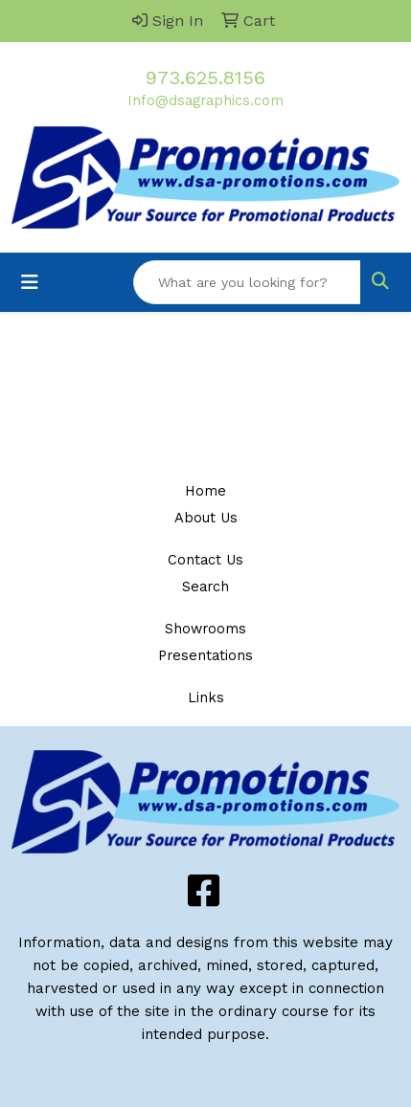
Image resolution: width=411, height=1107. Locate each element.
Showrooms (205, 628)
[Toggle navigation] (30, 282)
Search (205, 586)
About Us (206, 517)
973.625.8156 (205, 77)
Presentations (205, 655)
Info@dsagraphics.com (205, 100)
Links (206, 697)
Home (205, 490)
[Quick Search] (247, 282)
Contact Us (205, 559)
